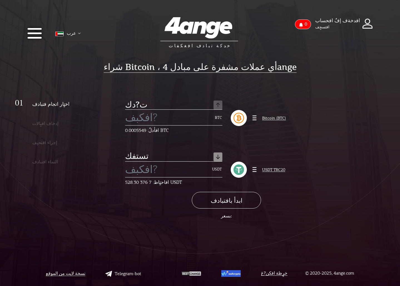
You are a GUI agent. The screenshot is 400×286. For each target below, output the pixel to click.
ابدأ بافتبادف (226, 200)
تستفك (173, 156)
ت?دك (173, 105)
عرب (68, 33)
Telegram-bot (123, 273)
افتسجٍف (322, 27)
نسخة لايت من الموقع (65, 273)
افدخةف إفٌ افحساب (337, 20)
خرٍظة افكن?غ (274, 273)
